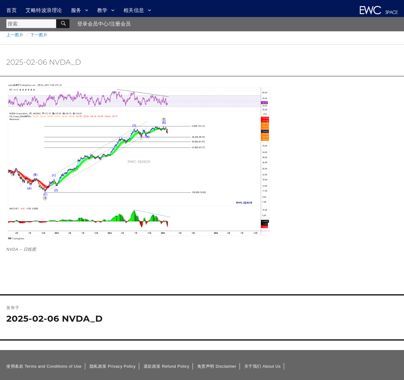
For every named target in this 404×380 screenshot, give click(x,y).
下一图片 (38, 34)
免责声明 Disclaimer (216, 366)
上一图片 (14, 34)
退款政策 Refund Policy (166, 366)
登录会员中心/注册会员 (104, 23)
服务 (76, 10)
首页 (11, 10)
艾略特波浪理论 (44, 10)
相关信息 (133, 10)
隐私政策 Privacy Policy (113, 366)
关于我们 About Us (262, 366)
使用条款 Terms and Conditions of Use (44, 366)
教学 (102, 10)
